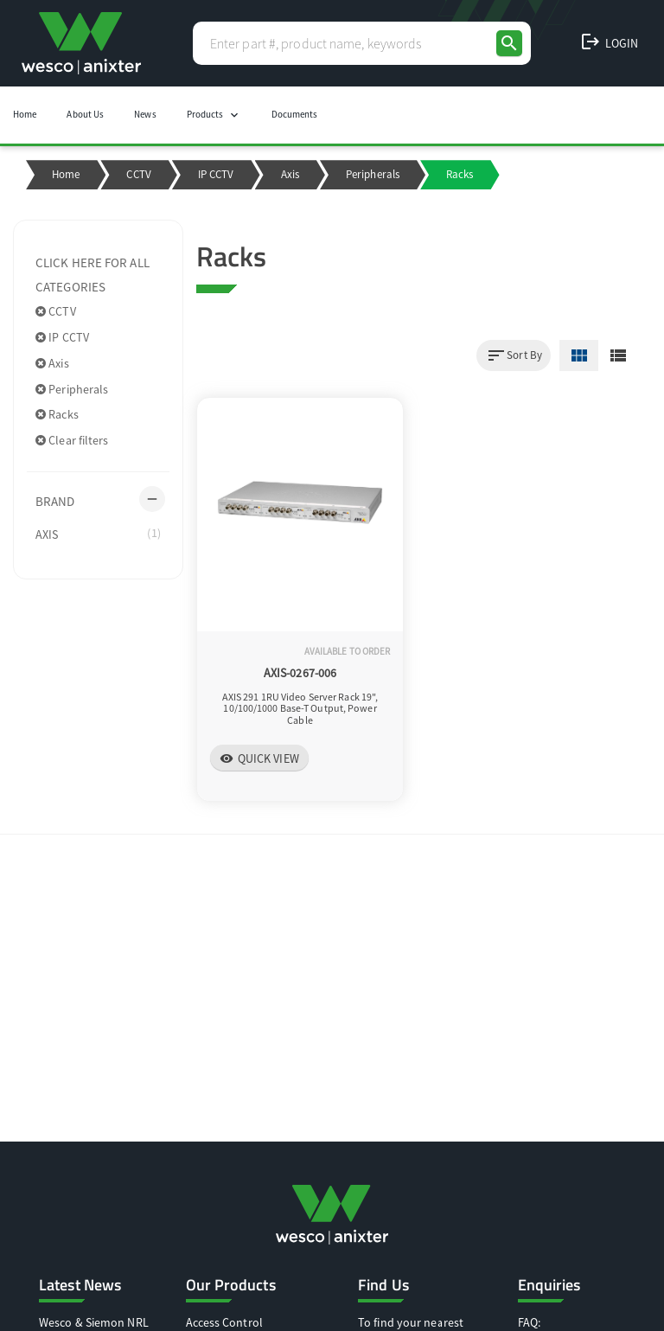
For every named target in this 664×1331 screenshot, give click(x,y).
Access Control (224, 1322)
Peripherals (372, 174)
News (145, 114)
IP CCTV (216, 174)
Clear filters (72, 440)
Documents (294, 114)
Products (214, 115)
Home (24, 114)
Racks (57, 414)
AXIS (98, 533)
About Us (85, 114)
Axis (290, 174)
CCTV (138, 174)
